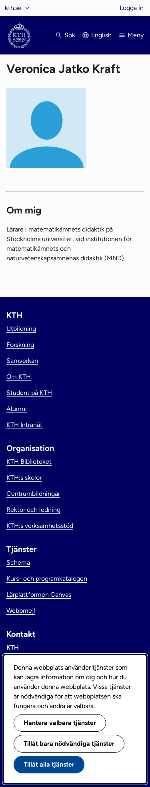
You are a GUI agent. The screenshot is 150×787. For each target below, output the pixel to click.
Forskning (20, 344)
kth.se (13, 8)
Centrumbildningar (33, 493)
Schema (18, 562)
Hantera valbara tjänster (60, 723)
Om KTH (18, 376)
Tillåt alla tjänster (49, 764)
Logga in (132, 8)
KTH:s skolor (24, 477)
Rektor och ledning (33, 509)
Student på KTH (29, 393)
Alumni (16, 409)
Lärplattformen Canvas (38, 594)
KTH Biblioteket (29, 461)
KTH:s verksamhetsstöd (39, 525)
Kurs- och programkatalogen (46, 578)
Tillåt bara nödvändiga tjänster (69, 743)
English (101, 35)
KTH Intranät (24, 425)
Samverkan (22, 360)
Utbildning (21, 328)
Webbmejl (20, 610)
